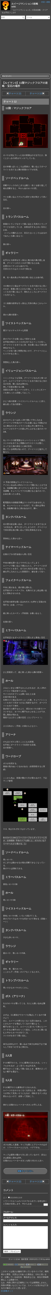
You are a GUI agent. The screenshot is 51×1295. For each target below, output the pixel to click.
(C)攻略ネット (7, 1291)
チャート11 (15, 93)
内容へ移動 (45, 2)
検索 (23, 17)
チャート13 (35, 93)
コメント (8, 1190)
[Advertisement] (25, 46)
